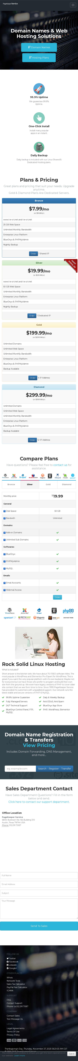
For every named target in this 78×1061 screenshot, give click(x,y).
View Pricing (39, 745)
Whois (10, 977)
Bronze (11, 484)
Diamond (66, 484)
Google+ (13, 968)
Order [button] (33, 254)
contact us (60, 465)
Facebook (13, 962)
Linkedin (13, 965)
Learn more (19, 1055)
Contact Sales (13, 1016)
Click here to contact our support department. (39, 801)
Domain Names (39, 47)
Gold (48, 484)
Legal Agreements (15, 1028)
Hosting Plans (39, 57)
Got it (71, 1054)
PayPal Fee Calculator (17, 987)
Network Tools (13, 981)
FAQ (9, 1000)
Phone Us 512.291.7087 (17, 1006)
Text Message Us (15, 1019)
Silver (30, 484)
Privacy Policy (13, 1035)
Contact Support (14, 1003)
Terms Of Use (13, 1031)
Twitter (12, 958)
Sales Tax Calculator (16, 984)
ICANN (10, 990)
